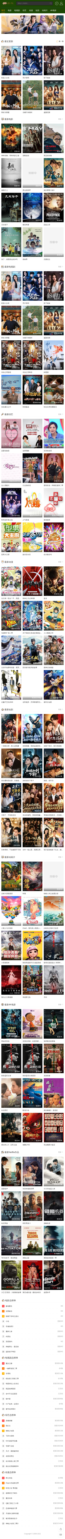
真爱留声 (4, 1189)
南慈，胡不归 (48, 781)
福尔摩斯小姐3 (49, 190)
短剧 (37, 10)
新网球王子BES (32, 1493)
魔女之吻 (32, 1363)
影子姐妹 (47, 78)
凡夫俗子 (4, 225)
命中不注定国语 (32, 1394)
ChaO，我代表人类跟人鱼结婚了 (34, 928)
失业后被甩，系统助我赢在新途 (34, 815)
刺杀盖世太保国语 (29, 1076)
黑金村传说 (5, 1041)
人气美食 (26, 520)
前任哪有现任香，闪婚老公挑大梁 (13, 781)
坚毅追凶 (26, 156)
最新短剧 (8, 709)
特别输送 (26, 407)
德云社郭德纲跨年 (32, 1466)
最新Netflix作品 (11, 1152)
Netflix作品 (5, 16)
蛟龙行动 (26, 1110)
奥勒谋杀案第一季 (50, 1258)
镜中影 (32, 1399)
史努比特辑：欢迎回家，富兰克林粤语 (36, 1041)
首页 (3, 10)
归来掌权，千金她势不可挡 (11, 850)
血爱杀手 (47, 1292)
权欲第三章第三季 (32, 1378)
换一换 (60, 41)
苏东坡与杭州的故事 (30, 667)
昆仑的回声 (27, 190)
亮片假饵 (26, 78)
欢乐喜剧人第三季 (32, 1461)
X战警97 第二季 (7, 633)
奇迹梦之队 (27, 997)
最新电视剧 (9, 267)
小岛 (32, 1321)
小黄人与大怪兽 (7, 928)
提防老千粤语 (32, 1352)
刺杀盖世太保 (6, 1076)
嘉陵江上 (4, 190)
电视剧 (17, 10)
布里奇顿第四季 (28, 1189)
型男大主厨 (5, 554)
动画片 (45, 10)
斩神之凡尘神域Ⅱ (29, 598)
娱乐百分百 (27, 554)
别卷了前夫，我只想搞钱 (53, 746)
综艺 (24, 10)
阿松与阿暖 (5, 112)
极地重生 (32, 1306)
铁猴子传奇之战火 (32, 1316)
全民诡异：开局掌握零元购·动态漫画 (36, 702)
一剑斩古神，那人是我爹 (10, 746)
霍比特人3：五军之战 (9, 1145)
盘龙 (45, 598)
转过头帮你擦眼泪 (50, 407)
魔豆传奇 (32, 1498)
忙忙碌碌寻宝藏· (32, 1441)
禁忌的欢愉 (48, 156)
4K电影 (53, 10)
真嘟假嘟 (32, 1421)
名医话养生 (32, 1456)
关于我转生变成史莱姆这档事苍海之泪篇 (37, 633)
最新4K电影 (10, 1004)
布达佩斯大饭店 (49, 1145)
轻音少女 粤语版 (32, 1488)
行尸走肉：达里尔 (32, 1404)
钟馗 (24, 894)
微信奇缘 (26, 225)
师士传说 (32, 1478)
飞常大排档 (32, 1436)
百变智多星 (48, 451)
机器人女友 (5, 78)
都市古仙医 (48, 702)
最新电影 (8, 119)
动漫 (31, 10)
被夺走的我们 (32, 1409)
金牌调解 (26, 451)
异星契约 (32, 1341)
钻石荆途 (4, 1223)
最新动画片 (9, 857)
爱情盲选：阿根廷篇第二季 (53, 485)
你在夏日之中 (6, 407)
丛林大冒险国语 (7, 894)
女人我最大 (5, 485)
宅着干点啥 (32, 1446)
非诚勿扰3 (32, 1326)
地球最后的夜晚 (49, 1041)
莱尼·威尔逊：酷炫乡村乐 (32, 1292)
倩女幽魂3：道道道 (51, 1110)
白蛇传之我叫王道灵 (51, 928)
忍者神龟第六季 (32, 1508)
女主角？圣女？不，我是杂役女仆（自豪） (16, 598)
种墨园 (46, 372)
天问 (45, 997)
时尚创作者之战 (7, 520)
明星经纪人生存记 (32, 1383)
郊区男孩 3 (26, 1223)
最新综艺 (8, 414)
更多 (61, 119)
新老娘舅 (47, 520)
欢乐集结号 (48, 554)
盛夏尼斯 (47, 112)
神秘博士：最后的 (32, 1346)
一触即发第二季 (32, 1368)
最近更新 (8, 41)
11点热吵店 (27, 485)
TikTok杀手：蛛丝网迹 (9, 1258)
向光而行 (4, 1110)
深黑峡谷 (32, 1311)
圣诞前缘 (47, 1076)
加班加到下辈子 (28, 781)
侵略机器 (47, 1223)
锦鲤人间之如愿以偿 (51, 894)
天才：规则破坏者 (32, 1451)
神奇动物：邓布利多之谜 (10, 156)
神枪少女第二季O (32, 1523)
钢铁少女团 (32, 1431)
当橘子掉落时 (27, 112)
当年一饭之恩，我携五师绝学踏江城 (35, 850)
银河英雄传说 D (32, 1518)
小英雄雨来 (5, 963)
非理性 (32, 1373)
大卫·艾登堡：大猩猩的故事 (11, 1292)
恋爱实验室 (5, 451)
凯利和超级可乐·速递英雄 (32, 963)
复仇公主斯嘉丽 (7, 997)
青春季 (25, 259)
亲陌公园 (26, 1258)
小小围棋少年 (48, 633)
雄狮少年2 (26, 1145)
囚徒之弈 (47, 225)
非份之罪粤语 (27, 372)
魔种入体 (32, 1331)
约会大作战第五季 (32, 1483)
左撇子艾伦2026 (7, 702)
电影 (10, 10)
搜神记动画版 (48, 667)
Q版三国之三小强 (32, 1503)
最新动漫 (8, 562)
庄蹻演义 (47, 259)
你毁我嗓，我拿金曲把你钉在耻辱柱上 (36, 746)
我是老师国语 (32, 1389)
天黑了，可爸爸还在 (8, 815)
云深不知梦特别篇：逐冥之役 (11, 667)
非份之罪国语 (6, 372)
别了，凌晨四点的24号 (9, 259)
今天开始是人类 (49, 1189)
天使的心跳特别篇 (32, 1513)
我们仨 (32, 1426)
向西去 (32, 1336)
